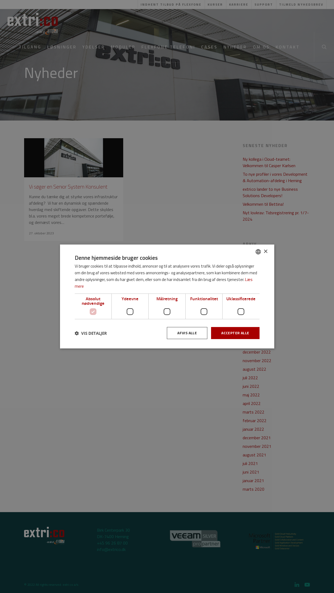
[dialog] (167, 296)
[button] (91, 333)
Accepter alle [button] (235, 333)
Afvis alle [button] (187, 333)
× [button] (266, 251)
